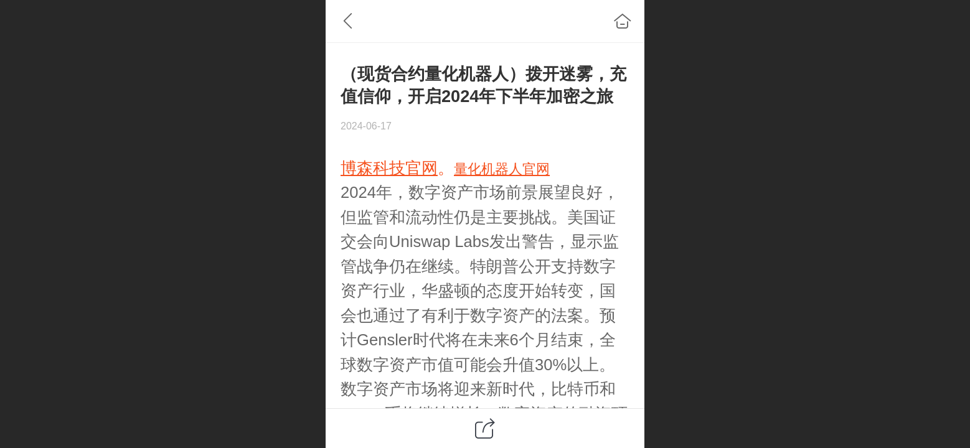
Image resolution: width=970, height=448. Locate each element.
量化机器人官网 (502, 169)
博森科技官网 (389, 168)
